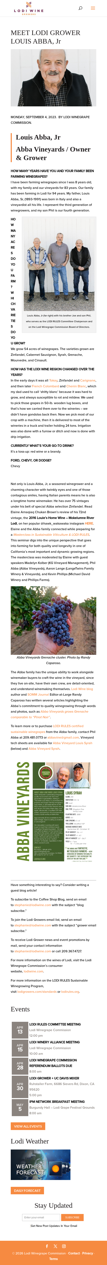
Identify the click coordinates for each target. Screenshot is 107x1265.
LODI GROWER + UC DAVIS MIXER (54, 1078)
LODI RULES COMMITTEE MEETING (55, 1024)
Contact (74, 1253)
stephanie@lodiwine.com (32, 905)
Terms (53, 1259)
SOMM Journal (38, 695)
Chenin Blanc (76, 386)
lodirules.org (70, 992)
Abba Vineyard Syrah (44, 749)
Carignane (87, 380)
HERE (89, 523)
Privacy (87, 1253)
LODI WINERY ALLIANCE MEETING (54, 1042)
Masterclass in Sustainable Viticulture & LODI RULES (51, 535)
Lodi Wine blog (82, 689)
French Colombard (45, 386)
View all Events (28, 1126)
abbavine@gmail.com (63, 737)
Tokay (53, 380)
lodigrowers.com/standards (37, 992)
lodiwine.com (33, 971)
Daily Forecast (27, 1190)
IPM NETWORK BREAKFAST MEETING (56, 1102)
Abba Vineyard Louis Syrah (72, 743)
